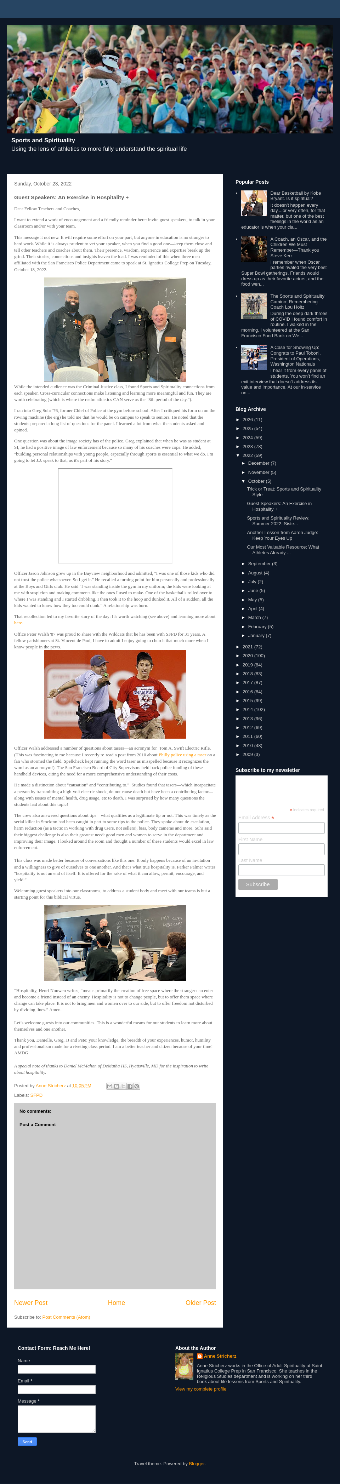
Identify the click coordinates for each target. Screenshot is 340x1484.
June (254, 590)
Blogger (197, 1463)
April (253, 608)
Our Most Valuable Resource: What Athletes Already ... (283, 549)
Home (116, 1302)
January (257, 635)
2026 (248, 419)
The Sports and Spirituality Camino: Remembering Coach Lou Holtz (297, 301)
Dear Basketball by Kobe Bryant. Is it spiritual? (295, 195)
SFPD (36, 1095)
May (253, 599)
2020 (248, 655)
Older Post (201, 1302)
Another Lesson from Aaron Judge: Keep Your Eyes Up (282, 535)
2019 (248, 664)
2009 (248, 754)
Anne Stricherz (220, 1356)
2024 (248, 437)
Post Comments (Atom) (66, 1317)
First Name (250, 839)
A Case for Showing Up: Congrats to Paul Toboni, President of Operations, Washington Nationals (295, 356)
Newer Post (30, 1302)
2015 (248, 700)
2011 (248, 736)
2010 (248, 745)
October (257, 481)
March (255, 617)
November (259, 472)
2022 (248, 455)
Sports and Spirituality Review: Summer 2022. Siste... (278, 520)
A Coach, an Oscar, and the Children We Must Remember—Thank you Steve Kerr (298, 247)
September (260, 563)
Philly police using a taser (183, 754)
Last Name (250, 860)
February (258, 626)
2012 (248, 727)
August (256, 572)
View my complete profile (200, 1389)
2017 (248, 682)
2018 (248, 673)
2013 (248, 718)
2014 (248, 709)
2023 (248, 446)
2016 (248, 691)
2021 (248, 646)
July (253, 581)
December (259, 463)
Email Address (256, 817)
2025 (248, 428)
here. (18, 622)
